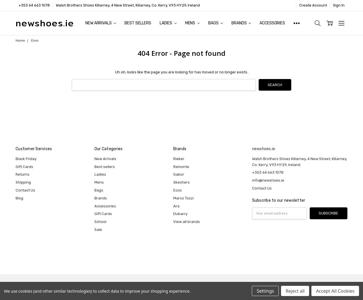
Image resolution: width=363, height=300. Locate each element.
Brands (241, 23)
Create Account (313, 5)
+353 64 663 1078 (34, 5)
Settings (265, 291)
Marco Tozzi (183, 198)
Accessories (272, 23)
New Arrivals (100, 23)
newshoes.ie (263, 148)
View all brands (186, 222)
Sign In (339, 5)
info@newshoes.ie (268, 180)
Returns (22, 174)
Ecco (177, 190)
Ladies (168, 23)
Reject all (295, 291)
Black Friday (26, 159)
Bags (215, 23)
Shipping (23, 182)
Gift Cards (24, 167)
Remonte (181, 167)
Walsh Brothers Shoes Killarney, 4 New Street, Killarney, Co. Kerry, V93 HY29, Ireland (128, 5)
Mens (192, 23)
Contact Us (25, 190)
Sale (98, 229)
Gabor (178, 174)
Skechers (181, 182)
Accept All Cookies (335, 291)
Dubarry (180, 214)
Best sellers (137, 23)
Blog (19, 198)
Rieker (178, 159)
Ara (176, 206)
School (100, 222)
